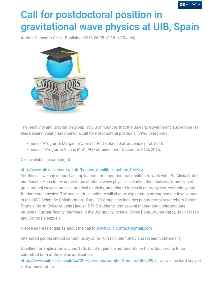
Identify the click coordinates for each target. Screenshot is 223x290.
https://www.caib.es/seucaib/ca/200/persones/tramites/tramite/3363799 (87, 260)
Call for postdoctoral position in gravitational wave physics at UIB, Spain (110, 21)
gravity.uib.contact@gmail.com (124, 228)
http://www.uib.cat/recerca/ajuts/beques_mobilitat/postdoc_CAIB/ (81, 169)
